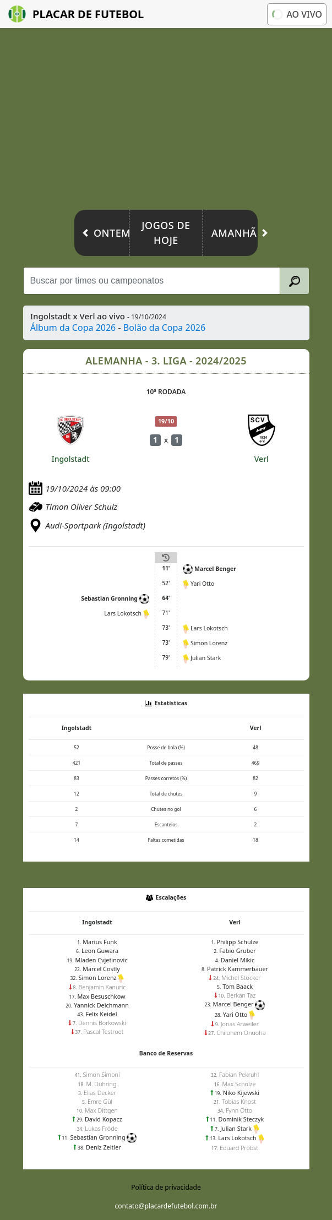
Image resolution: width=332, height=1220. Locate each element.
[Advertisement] (166, 122)
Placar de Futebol (76, 14)
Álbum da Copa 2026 (73, 328)
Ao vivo (296, 13)
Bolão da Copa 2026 (164, 328)
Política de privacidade (165, 1187)
